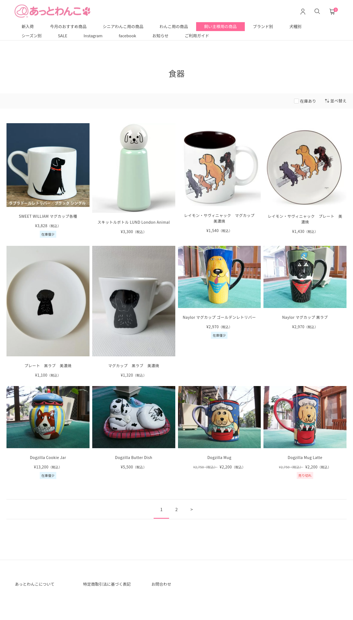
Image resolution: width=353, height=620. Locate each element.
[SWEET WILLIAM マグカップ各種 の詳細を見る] (48, 180)
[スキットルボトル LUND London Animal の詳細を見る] (133, 179)
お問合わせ (162, 584)
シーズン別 (32, 35)
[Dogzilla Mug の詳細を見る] (219, 428)
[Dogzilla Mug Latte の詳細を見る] (305, 432)
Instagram (93, 35)
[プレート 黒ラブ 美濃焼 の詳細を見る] (48, 312)
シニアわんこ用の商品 (123, 26)
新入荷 (28, 26)
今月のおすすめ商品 (68, 26)
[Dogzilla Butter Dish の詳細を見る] (133, 428)
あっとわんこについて (36, 584)
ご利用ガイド (197, 35)
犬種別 (295, 26)
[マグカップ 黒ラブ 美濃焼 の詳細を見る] (133, 312)
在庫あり (308, 101)
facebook (127, 35)
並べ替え (336, 100)
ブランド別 (263, 26)
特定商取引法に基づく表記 (109, 584)
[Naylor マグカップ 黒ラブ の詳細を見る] (305, 288)
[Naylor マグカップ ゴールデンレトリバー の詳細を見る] (219, 292)
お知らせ (160, 35)
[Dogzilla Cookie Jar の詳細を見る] (48, 432)
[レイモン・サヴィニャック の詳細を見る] (305, 178)
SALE (62, 35)
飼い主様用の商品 (220, 26)
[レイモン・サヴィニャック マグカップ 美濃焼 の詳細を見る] (219, 178)
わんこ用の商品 (174, 26)
